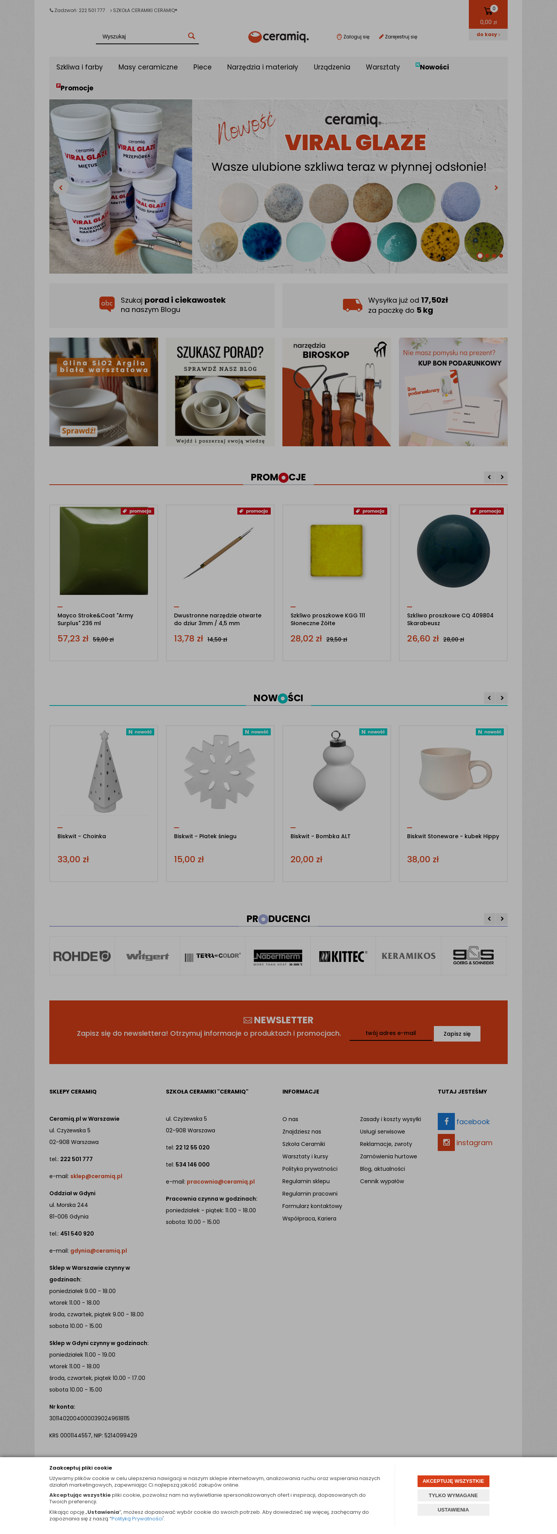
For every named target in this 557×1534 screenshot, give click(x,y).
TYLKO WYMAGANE (453, 1495)
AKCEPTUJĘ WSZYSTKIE (453, 1481)
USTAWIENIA (453, 1510)
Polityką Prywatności (137, 1518)
